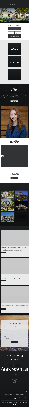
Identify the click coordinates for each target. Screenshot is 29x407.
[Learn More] (10, 102)
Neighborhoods (14, 380)
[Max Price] (18, 37)
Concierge (14, 378)
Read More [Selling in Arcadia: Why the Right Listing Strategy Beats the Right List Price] (7, 252)
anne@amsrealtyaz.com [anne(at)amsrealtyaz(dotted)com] (15, 360)
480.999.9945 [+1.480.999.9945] (16, 359)
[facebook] (9, 366)
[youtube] (13, 366)
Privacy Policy (25, 402)
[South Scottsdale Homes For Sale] (7, 210)
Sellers (14, 381)
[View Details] (10, 178)
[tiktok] (19, 366)
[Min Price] (11, 37)
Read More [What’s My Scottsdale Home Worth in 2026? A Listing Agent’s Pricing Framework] (7, 280)
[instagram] (17, 366)
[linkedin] (15, 366)
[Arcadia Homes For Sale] (7, 221)
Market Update (14, 379)
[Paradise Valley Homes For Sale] (21, 210)
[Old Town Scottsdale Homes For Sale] (21, 199)
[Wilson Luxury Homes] (14, 5)
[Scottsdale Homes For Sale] (7, 199)
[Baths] (18, 35)
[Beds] (11, 35)
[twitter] (11, 366)
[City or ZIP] (14, 34)
